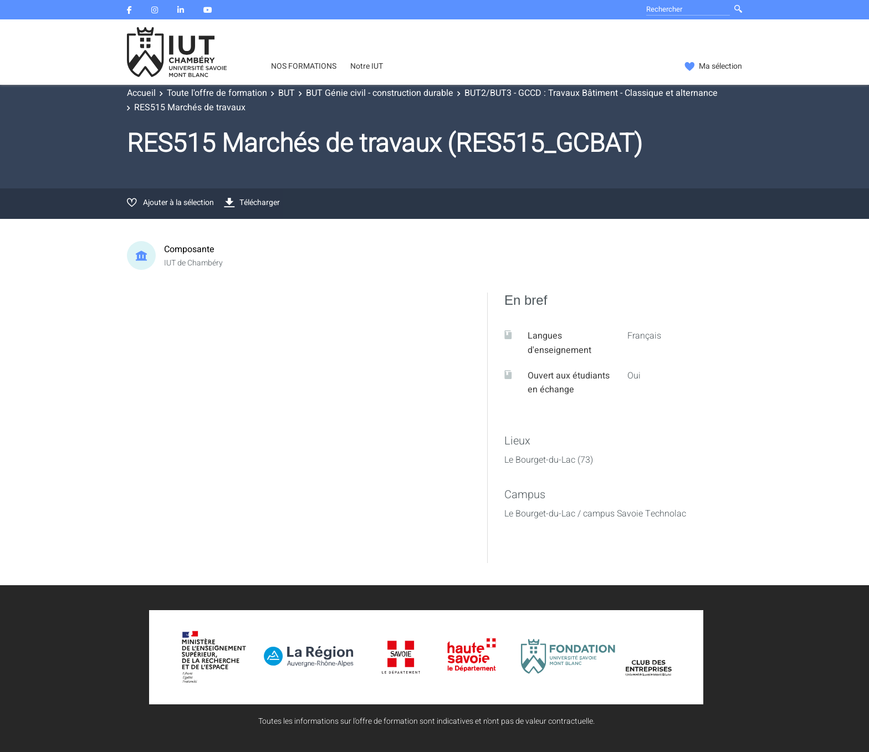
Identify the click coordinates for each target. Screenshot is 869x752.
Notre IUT (366, 66)
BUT (286, 93)
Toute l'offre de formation (217, 93)
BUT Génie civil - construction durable (379, 93)
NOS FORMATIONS (303, 66)
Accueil (141, 93)
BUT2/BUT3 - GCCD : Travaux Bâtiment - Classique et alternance (591, 93)
